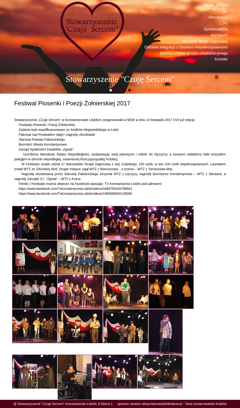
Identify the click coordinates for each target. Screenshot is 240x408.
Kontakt (221, 59)
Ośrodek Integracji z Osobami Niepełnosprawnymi (186, 47)
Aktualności (218, 17)
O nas (223, 11)
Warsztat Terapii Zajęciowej (205, 41)
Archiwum (219, 35)
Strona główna (216, 5)
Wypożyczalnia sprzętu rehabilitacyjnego (194, 53)
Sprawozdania (215, 29)
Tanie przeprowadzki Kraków (206, 404)
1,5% (223, 23)
